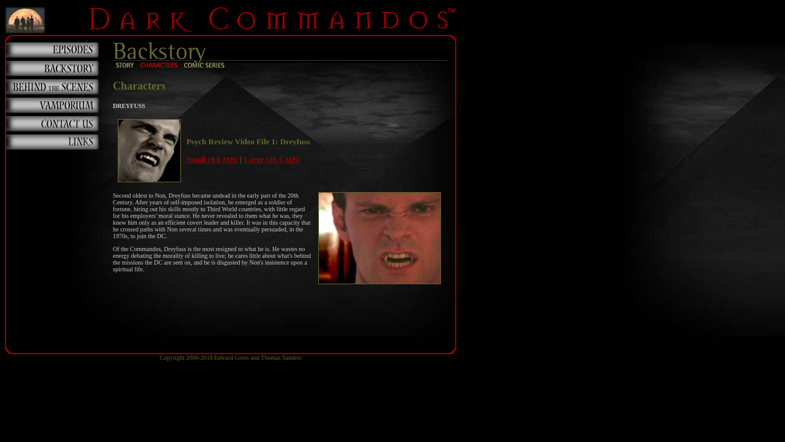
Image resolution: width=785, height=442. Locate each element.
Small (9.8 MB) (212, 159)
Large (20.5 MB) (271, 159)
